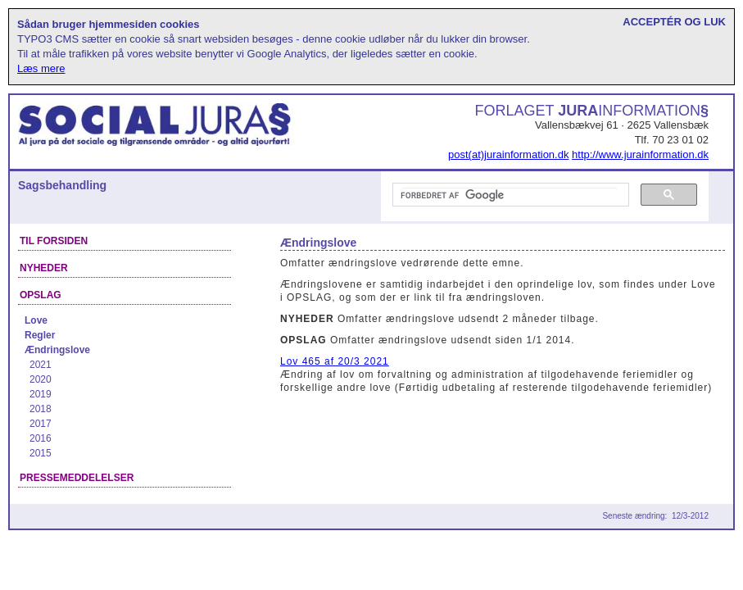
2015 (40, 453)
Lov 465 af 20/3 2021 (334, 361)
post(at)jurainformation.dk (508, 154)
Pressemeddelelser (77, 477)
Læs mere (41, 68)
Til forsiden (54, 241)
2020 (40, 379)
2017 (40, 423)
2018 (40, 409)
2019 (40, 394)
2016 (40, 438)
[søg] (509, 195)
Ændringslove (57, 350)
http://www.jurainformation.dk (640, 154)
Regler (40, 335)
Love (36, 320)
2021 (40, 364)
